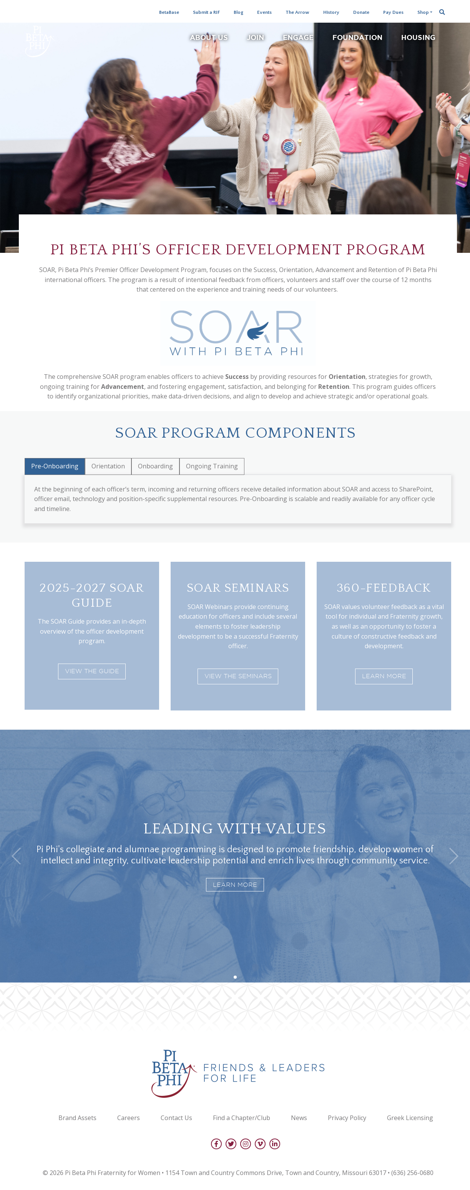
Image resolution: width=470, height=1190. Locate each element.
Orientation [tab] (108, 466)
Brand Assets (77, 1118)
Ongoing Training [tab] (212, 466)
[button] (235, 977)
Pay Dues (393, 12)
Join (255, 37)
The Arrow (297, 12)
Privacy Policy (347, 1118)
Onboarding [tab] (155, 466)
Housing (418, 37)
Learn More (384, 676)
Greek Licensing (410, 1118)
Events (264, 12)
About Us (209, 37)
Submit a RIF (206, 12)
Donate (361, 12)
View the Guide (92, 671)
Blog (238, 12)
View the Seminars (238, 676)
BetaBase (169, 12)
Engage (298, 37)
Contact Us (176, 1118)
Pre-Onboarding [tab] (54, 466)
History (331, 12)
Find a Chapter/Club (241, 1118)
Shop (423, 12)
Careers (128, 1118)
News (299, 1118)
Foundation (357, 37)
